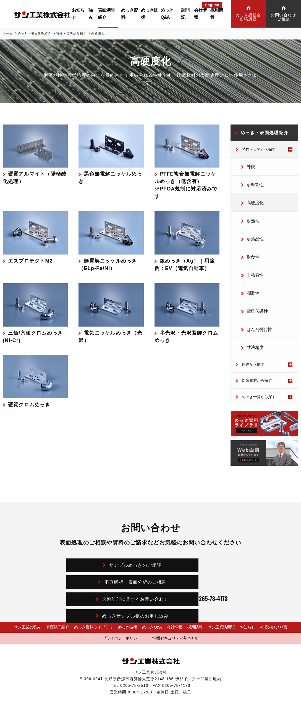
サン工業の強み (24, 605)
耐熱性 (250, 213)
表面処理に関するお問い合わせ (110, 556)
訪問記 (188, 14)
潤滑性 (250, 278)
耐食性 (250, 245)
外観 (248, 165)
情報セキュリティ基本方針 (171, 615)
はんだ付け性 (256, 310)
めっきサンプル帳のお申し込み (196, 556)
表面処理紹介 (114, 14)
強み (99, 14)
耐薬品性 (252, 229)
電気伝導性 (254, 294)
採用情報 (217, 14)
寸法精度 (252, 326)
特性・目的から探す (71, 33)
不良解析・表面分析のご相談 (196, 539)
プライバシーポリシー (126, 615)
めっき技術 (152, 14)
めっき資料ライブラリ (89, 605)
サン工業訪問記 (222, 605)
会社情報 (202, 14)
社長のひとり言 (277, 605)
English (212, 5)
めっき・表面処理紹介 (34, 33)
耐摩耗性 (252, 181)
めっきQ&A (171, 14)
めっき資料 (134, 14)
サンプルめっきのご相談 (111, 539)
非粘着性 (252, 261)
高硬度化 (252, 197)
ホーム (8, 33)
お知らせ (88, 14)
